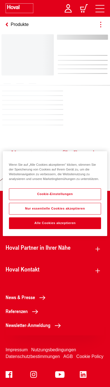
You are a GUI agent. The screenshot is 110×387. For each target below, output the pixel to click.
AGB (68, 356)
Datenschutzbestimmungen (33, 356)
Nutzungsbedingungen (53, 349)
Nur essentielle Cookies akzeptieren (55, 208)
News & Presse (27, 297)
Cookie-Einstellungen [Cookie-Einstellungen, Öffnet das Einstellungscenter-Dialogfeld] (55, 194)
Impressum (17, 349)
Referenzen (23, 311)
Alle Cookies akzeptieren (55, 223)
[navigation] (100, 8)
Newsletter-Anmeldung (35, 325)
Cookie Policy (90, 356)
